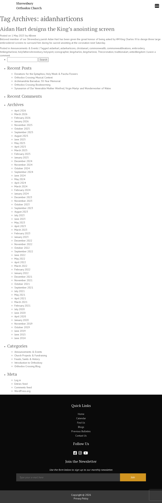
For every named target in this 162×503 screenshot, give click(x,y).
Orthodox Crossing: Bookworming (32, 84)
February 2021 (22, 305)
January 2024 (21, 193)
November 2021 (23, 280)
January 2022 (21, 273)
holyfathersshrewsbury (30, 51)
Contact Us (81, 435)
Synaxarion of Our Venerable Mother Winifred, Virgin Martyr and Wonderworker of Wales (62, 88)
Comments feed (23, 387)
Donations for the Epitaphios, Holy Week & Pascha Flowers (46, 73)
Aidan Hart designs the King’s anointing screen (57, 29)
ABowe (32, 35)
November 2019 (23, 323)
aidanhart (54, 48)
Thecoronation (106, 51)
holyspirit (49, 51)
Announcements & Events (24, 48)
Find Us (81, 422)
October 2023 (22, 204)
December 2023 (23, 197)
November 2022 (23, 244)
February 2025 (22, 154)
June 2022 (20, 255)
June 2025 (20, 139)
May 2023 (19, 222)
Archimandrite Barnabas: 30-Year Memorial (37, 81)
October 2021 (22, 284)
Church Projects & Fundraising (30, 355)
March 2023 (20, 229)
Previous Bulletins (81, 431)
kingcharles (76, 51)
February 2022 (22, 269)
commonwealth (97, 48)
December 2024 (23, 161)
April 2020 (20, 316)
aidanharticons (68, 48)
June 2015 (20, 334)
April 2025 (20, 146)
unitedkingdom (137, 51)
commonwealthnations (119, 48)
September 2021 (23, 287)
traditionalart (121, 51)
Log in (17, 380)
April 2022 (20, 262)
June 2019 (20, 331)
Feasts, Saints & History (27, 359)
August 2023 (21, 211)
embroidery (138, 48)
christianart (82, 48)
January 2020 (21, 320)
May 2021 (19, 294)
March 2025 (20, 150)
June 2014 (20, 338)
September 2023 (23, 208)
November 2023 (23, 200)
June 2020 (20, 312)
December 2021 (23, 276)
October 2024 (22, 168)
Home (81, 414)
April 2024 (20, 182)
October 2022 (22, 247)
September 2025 (23, 132)
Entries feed (21, 383)
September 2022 (23, 251)
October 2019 (22, 327)
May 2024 (19, 179)
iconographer (62, 51)
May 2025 (19, 143)
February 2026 (22, 117)
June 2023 (20, 219)
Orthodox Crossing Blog (27, 366)
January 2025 (21, 157)
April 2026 (20, 110)
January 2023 (21, 237)
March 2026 (20, 114)
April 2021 (20, 298)
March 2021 (20, 302)
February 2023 (22, 233)
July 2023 (19, 215)
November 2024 (23, 164)
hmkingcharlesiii (8, 51)
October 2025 (22, 128)
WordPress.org (22, 391)
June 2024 (20, 175)
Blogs (81, 427)
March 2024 (20, 186)
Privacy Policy (81, 498)
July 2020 (19, 309)
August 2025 (21, 135)
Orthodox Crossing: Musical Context (33, 77)
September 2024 (23, 172)
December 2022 (23, 240)
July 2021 (19, 291)
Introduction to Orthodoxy (28, 362)
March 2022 (20, 265)
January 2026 (21, 121)
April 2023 (20, 226)
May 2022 (19, 258)
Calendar (81, 418)
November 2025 (23, 125)
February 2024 (22, 190)
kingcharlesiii (90, 51)
